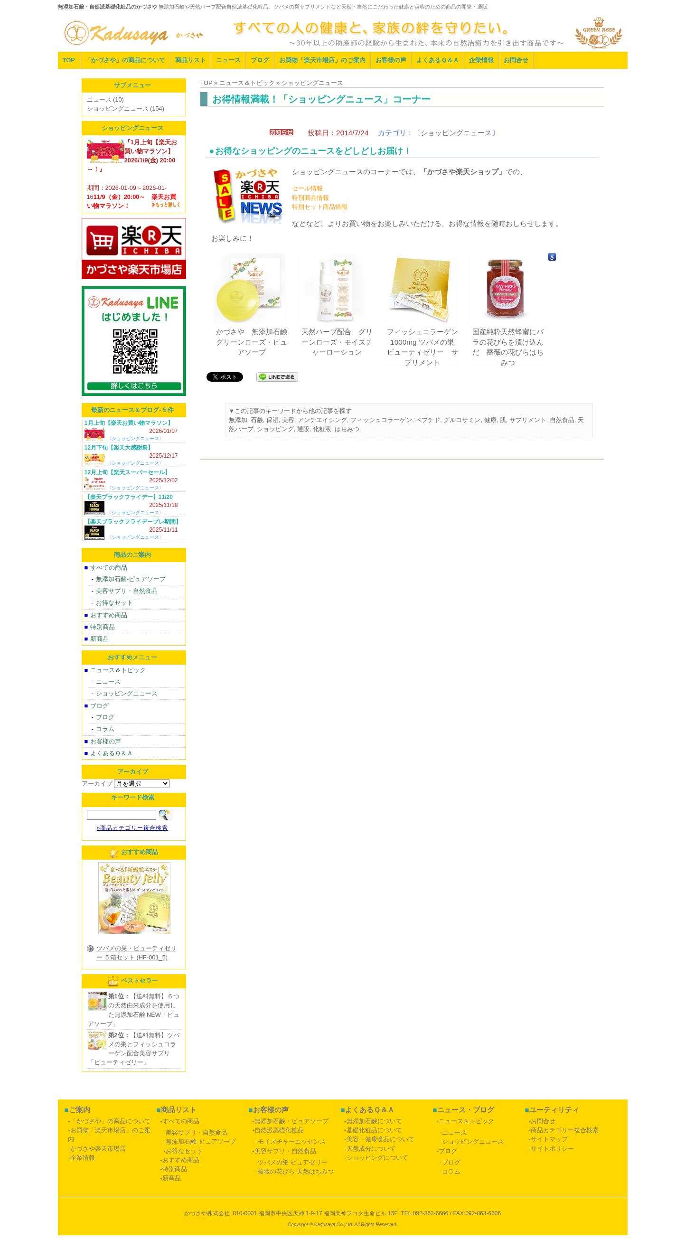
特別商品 (102, 626)
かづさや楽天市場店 (98, 1148)
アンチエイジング (322, 419)
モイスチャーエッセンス (292, 1141)
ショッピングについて (377, 1157)
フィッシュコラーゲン (381, 419)
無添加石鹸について (374, 1121)
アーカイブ (97, 783)
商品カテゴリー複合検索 (565, 1130)
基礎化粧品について (374, 1130)
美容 (288, 419)
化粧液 (322, 428)
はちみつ (347, 428)
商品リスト (190, 60)
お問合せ (516, 60)
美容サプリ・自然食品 (127, 590)
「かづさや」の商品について (125, 60)
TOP (69, 60)
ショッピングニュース (456, 133)
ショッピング (275, 428)
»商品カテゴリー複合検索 (133, 828)
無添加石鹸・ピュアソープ (291, 1121)
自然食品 (562, 419)
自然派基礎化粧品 (279, 1130)
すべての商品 (108, 567)
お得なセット (114, 602)
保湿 (272, 419)
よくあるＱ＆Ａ (437, 60)
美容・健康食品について (380, 1139)
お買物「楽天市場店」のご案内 (322, 60)
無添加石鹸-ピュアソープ (131, 578)
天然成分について (371, 1148)
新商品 (99, 638)
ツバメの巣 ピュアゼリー (293, 1162)
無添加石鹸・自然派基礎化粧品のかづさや (107, 6)
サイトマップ (549, 1139)
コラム (105, 729)
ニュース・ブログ (465, 1110)
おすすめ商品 (108, 615)
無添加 (238, 419)
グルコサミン (461, 419)
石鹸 (257, 419)
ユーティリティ (554, 1110)
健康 (490, 419)
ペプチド (427, 419)
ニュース (228, 60)
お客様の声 (390, 60)
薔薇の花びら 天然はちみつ (296, 1171)
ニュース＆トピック (118, 670)
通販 (303, 428)
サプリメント (527, 419)
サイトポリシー (552, 1148)
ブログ (260, 60)
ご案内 (79, 1110)
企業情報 (481, 60)
